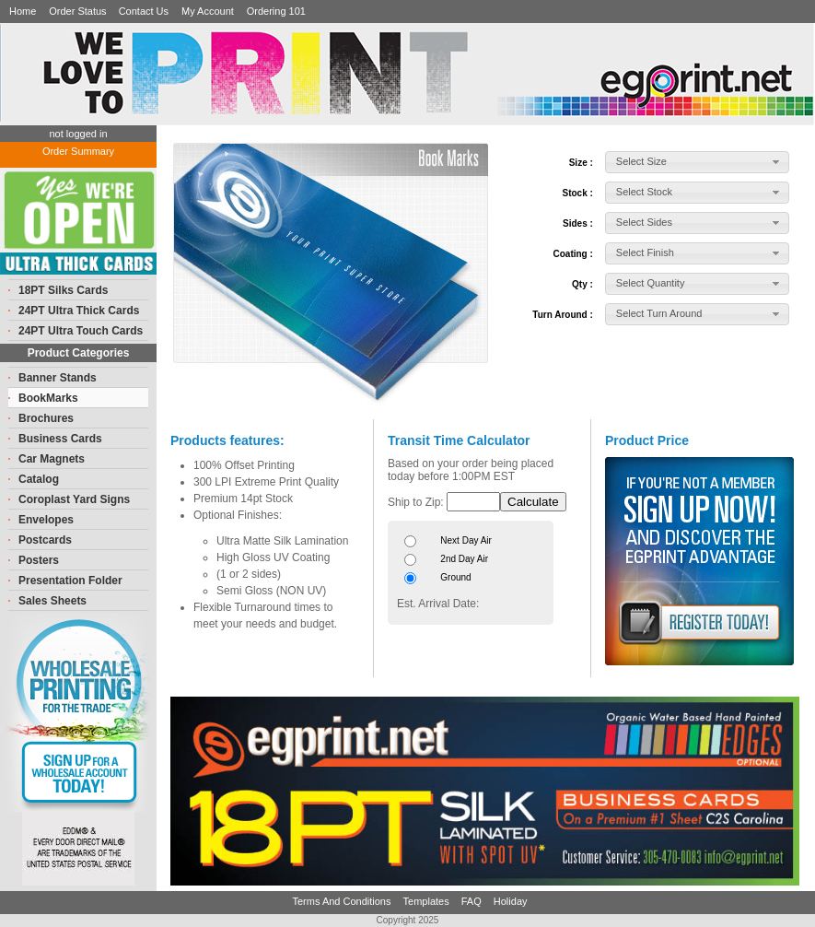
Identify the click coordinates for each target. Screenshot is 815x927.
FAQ (472, 901)
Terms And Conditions (342, 901)
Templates (427, 901)
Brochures (46, 418)
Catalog (38, 479)
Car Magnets (51, 458)
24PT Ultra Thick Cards (78, 310)
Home (22, 11)
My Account (207, 11)
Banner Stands (57, 377)
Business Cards (60, 438)
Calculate (533, 502)
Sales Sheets (52, 600)
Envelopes (46, 519)
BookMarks (48, 398)
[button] (697, 162)
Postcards (45, 540)
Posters (38, 560)
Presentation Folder (70, 580)
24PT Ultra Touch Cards (80, 330)
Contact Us (144, 11)
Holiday (511, 901)
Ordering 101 (276, 11)
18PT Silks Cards (63, 290)
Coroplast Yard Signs (74, 499)
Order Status (79, 11)
